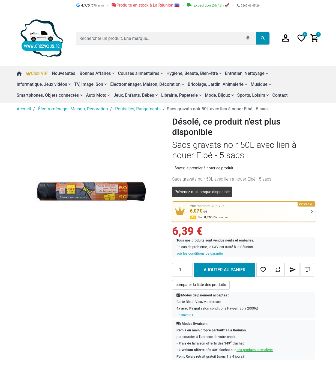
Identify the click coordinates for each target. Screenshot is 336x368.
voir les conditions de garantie (199, 253)
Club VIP (36, 73)
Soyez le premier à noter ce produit (204, 168)
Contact (279, 95)
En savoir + (184, 315)
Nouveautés (63, 73)
